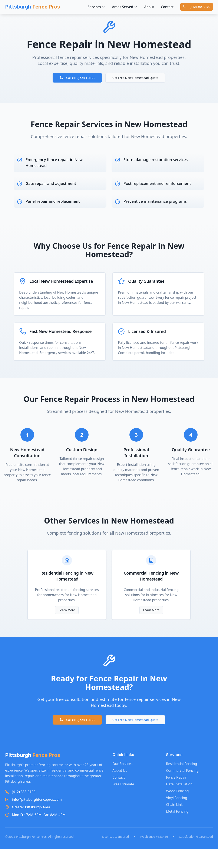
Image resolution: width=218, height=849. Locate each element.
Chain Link (174, 804)
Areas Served (125, 6)
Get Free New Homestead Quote (135, 78)
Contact (167, 6)
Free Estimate (123, 784)
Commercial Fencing (182, 770)
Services (96, 6)
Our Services (122, 763)
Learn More (67, 610)
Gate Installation (179, 784)
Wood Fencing (177, 791)
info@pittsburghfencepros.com (37, 799)
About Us (119, 770)
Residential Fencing (181, 763)
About (149, 6)
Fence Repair (176, 777)
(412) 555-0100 (196, 7)
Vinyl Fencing (176, 797)
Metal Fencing (177, 811)
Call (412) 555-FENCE (77, 78)
